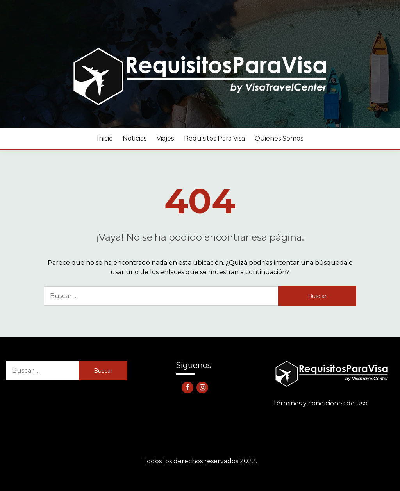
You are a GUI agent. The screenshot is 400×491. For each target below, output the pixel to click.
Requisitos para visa (214, 138)
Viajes (165, 138)
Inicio (105, 138)
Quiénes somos (279, 138)
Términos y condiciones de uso (320, 403)
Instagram (202, 387)
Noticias (134, 138)
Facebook (187, 387)
